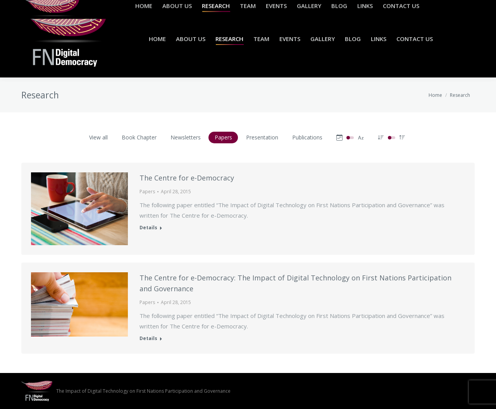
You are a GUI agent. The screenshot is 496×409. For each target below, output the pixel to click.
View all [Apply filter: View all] (98, 137)
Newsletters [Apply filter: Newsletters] (185, 137)
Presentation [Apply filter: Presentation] (262, 137)
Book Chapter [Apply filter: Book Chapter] (139, 137)
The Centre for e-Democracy (187, 177)
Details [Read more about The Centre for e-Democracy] (148, 228)
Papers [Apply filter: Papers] (223, 137)
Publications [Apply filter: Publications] (307, 137)
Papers (147, 191)
